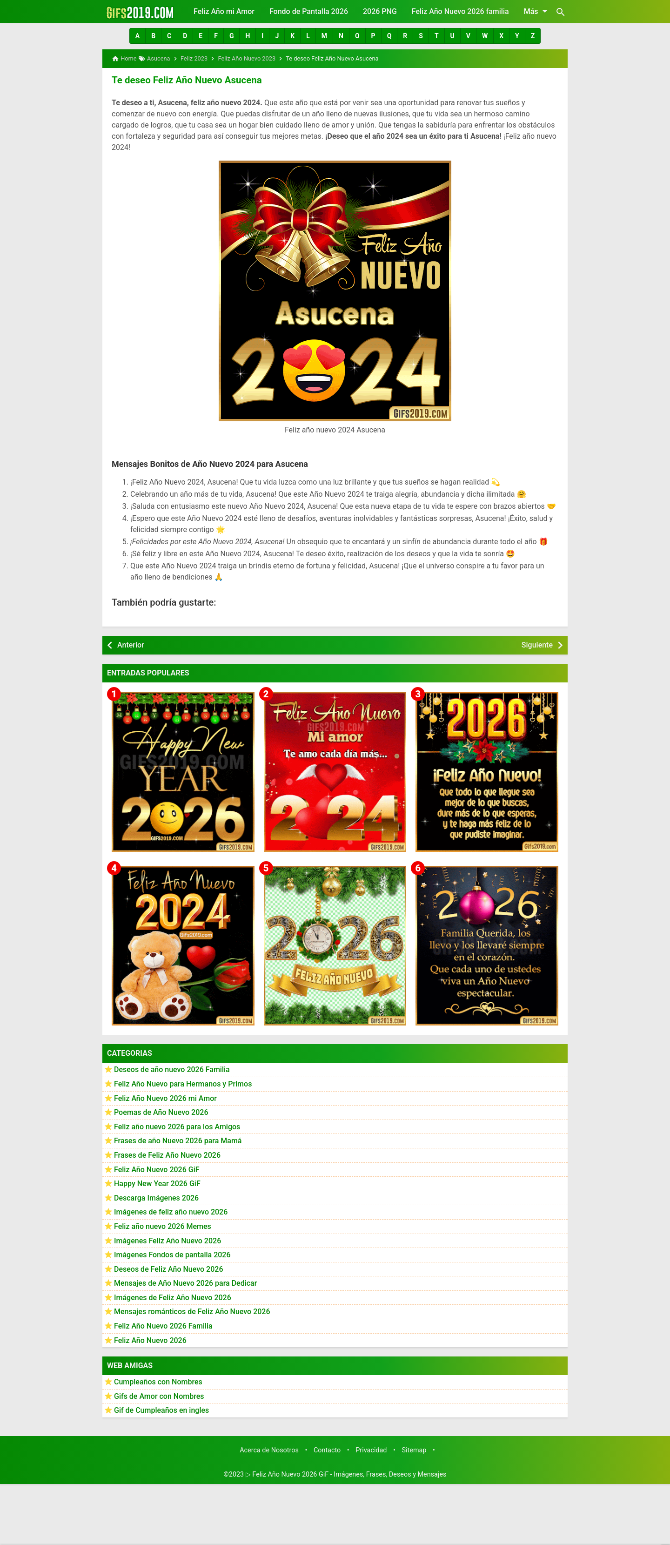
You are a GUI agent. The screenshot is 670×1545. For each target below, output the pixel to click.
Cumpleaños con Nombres (158, 1381)
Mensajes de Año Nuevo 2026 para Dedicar (185, 1282)
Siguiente (537, 644)
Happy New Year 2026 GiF (157, 1183)
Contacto (327, 1450)
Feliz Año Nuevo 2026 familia (460, 11)
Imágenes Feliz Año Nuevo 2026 (167, 1239)
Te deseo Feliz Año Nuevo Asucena (185, 79)
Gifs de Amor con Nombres (159, 1395)
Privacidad (371, 1450)
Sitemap (414, 1450)
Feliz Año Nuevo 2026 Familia (163, 1325)
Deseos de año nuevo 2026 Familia (172, 1069)
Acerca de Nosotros (269, 1450)
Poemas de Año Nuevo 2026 (161, 1111)
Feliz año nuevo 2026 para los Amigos (177, 1126)
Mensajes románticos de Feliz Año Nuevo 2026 (192, 1311)
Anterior (130, 644)
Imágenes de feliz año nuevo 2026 (171, 1211)
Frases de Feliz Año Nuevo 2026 (167, 1154)
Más (537, 11)
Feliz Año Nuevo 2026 (150, 1340)
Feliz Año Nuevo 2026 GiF (157, 1168)
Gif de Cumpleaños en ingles (161, 1409)
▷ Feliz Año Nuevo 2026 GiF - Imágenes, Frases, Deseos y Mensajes (346, 1474)
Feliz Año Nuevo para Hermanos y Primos (183, 1083)
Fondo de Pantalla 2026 (308, 11)
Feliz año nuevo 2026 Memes (162, 1225)
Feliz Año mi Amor (224, 11)
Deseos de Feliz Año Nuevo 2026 (168, 1268)
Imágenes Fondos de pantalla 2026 (172, 1254)
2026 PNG (380, 11)
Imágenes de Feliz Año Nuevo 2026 (172, 1297)
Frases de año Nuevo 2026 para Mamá (178, 1140)
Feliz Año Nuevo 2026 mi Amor (165, 1097)
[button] (137, 36)
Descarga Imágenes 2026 (156, 1197)
